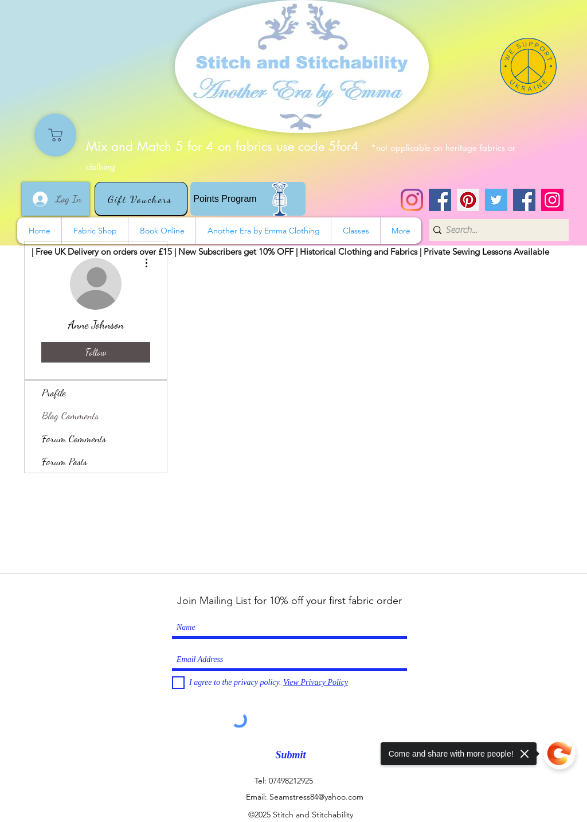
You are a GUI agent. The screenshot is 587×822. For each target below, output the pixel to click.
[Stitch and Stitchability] (440, 200)
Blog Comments (70, 415)
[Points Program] (248, 199)
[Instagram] (412, 200)
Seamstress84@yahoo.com (316, 797)
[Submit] (290, 755)
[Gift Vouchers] (141, 199)
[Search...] (495, 230)
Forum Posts (64, 461)
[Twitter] (496, 200)
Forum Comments (74, 438)
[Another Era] (524, 200)
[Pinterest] (468, 200)
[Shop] (55, 135)
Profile (54, 392)
